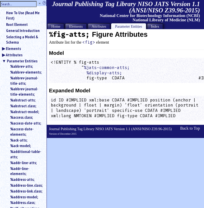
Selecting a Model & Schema (22, 39)
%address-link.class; (26, 191)
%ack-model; (20, 145)
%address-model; (24, 196)
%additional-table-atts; (25, 154)
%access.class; (21, 117)
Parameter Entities (22, 60)
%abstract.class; (23, 105)
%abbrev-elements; (25, 72)
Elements (13, 48)
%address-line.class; (26, 185)
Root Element (17, 24)
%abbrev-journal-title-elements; (24, 91)
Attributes (14, 54)
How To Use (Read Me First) (23, 15)
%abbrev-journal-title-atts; (24, 80)
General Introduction (23, 30)
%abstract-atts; (22, 99)
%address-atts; (22, 179)
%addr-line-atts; (23, 162)
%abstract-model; (24, 111)
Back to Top (190, 128)
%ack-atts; (18, 140)
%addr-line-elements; (19, 171)
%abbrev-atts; (21, 66)
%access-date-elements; (22, 131)
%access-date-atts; (25, 123)
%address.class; (22, 202)
